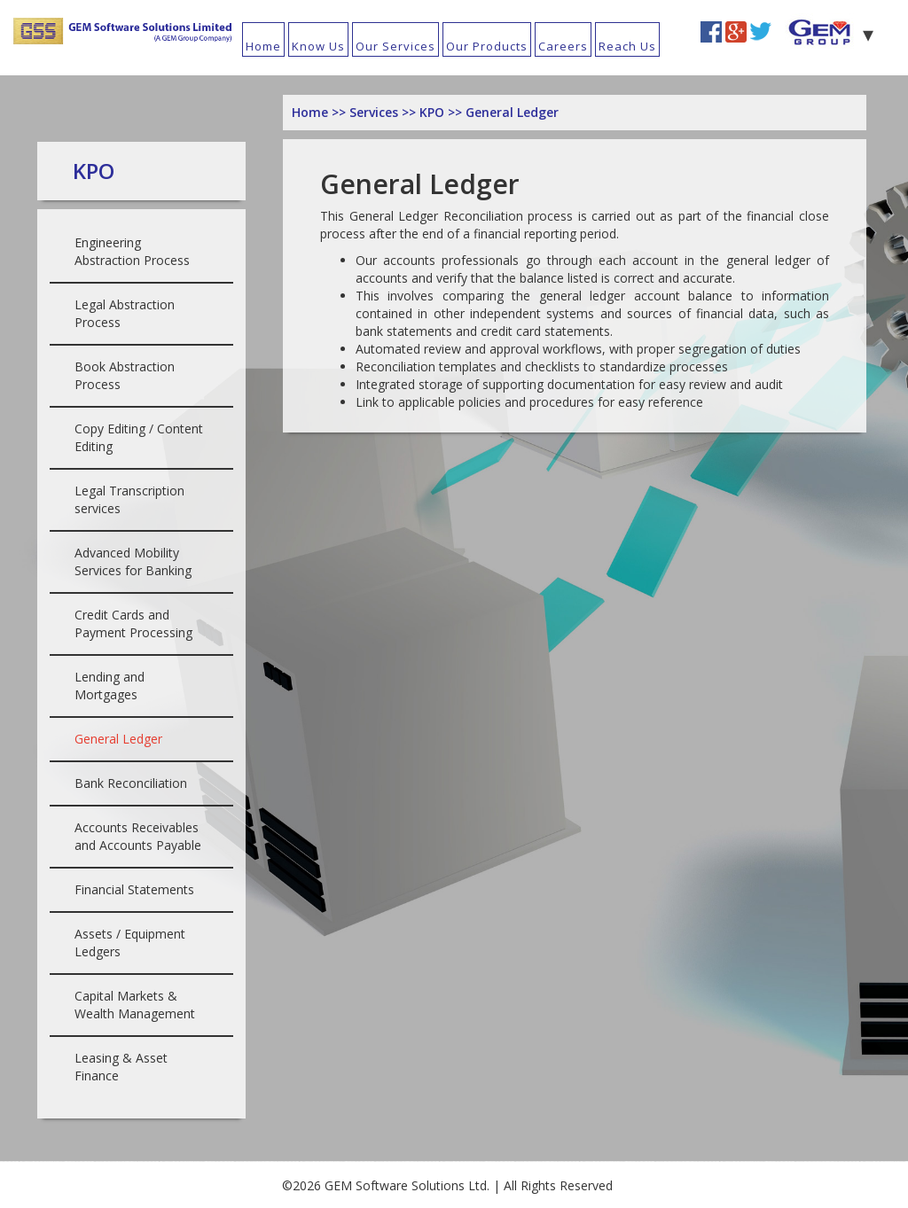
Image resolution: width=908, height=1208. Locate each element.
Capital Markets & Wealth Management (134, 1004)
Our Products (487, 46)
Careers (563, 46)
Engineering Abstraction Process (132, 251)
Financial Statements (134, 889)
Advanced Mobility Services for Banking (133, 561)
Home (263, 46)
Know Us (318, 46)
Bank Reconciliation (130, 783)
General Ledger (118, 738)
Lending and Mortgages (109, 685)
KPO (433, 112)
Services (375, 112)
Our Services (395, 46)
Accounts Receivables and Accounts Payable (137, 836)
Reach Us (627, 46)
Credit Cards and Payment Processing (133, 623)
